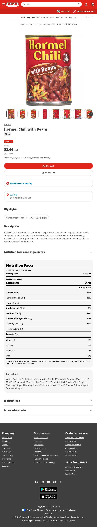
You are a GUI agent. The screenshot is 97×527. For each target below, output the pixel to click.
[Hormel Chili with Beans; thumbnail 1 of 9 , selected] (11, 114)
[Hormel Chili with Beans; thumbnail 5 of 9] (56, 114)
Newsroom (6, 452)
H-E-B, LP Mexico (20, 517)
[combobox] (48, 4)
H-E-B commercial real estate (46, 455)
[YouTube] (48, 482)
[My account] (86, 4)
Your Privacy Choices (35, 510)
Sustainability (7, 455)
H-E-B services (40, 448)
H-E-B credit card (41, 437)
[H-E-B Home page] (12, 4)
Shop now (72, 18)
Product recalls (71, 455)
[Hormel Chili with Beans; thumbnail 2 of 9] (22, 114)
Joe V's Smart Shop (61, 517)
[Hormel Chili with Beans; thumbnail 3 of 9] (34, 114)
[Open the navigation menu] (3, 4)
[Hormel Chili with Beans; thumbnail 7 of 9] (78, 114)
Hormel (7, 124)
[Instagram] (42, 482)
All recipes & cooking (73, 467)
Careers (5, 444)
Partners (48, 513)
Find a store (7, 437)
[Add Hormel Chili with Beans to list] (48, 173)
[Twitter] (60, 482)
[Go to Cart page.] (92, 4)
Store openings (8, 462)
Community (6, 448)
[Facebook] (36, 482)
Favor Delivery (77, 517)
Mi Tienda (48, 517)
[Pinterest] (54, 482)
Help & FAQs (70, 441)
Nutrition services (41, 459)
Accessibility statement (74, 437)
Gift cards (38, 452)
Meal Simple (70, 470)
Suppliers (5, 466)
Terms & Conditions (67, 510)
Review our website (73, 444)
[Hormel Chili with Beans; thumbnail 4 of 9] (45, 114)
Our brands (6, 459)
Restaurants (39, 444)
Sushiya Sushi (70, 474)
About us (5, 441)
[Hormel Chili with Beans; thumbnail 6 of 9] (67, 114)
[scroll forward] (91, 114)
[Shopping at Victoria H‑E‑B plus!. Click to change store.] (84, 11)
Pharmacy (38, 441)
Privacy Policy (51, 510)
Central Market (35, 517)
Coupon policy (71, 448)
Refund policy (70, 452)
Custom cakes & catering (44, 462)
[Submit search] (79, 4)
